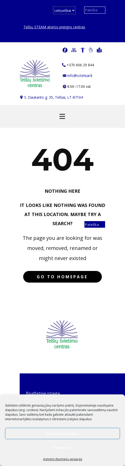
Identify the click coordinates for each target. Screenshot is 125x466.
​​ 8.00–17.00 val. (77, 86)
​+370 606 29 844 (78, 64)
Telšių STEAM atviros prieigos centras (54, 27)
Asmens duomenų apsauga (62, 459)
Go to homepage (62, 277)
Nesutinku (62, 447)
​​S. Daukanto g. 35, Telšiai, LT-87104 (51, 97)
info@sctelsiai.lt (77, 75)
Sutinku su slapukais (62, 433)
